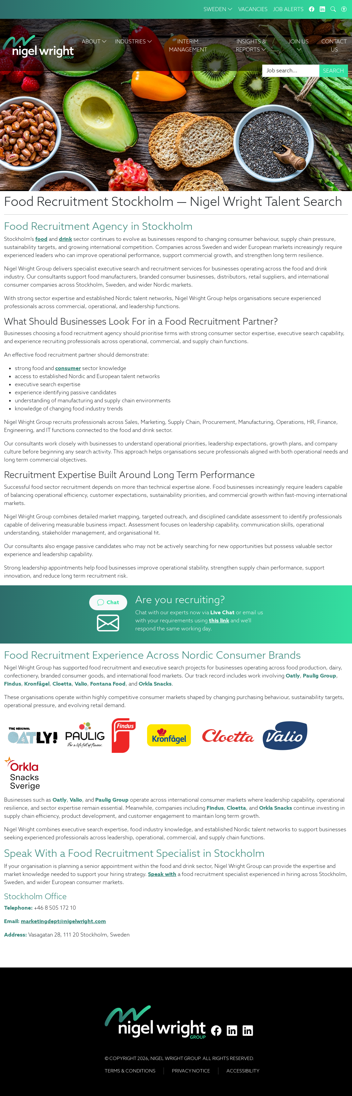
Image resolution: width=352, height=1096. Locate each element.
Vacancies (253, 9)
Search (333, 70)
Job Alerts (288, 9)
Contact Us (334, 45)
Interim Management (188, 45)
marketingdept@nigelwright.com (63, 921)
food (41, 239)
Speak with (162, 874)
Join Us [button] (299, 45)
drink (65, 239)
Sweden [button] (218, 9)
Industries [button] (133, 41)
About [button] (94, 41)
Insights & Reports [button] (251, 45)
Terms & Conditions (130, 1071)
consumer (68, 368)
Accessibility (242, 1071)
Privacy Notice (191, 1071)
